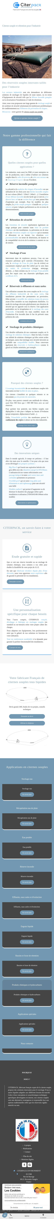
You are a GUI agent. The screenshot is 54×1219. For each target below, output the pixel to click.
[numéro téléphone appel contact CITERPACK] (27, 723)
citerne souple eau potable (33, 112)
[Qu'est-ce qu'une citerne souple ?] (27, 118)
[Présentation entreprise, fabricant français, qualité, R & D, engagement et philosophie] (27, 1145)
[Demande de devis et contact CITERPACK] (27, 716)
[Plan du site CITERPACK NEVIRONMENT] (27, 1156)
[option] (27, 56)
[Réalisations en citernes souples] (27, 1148)
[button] (27, 787)
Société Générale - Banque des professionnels (34, 1210)
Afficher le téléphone (29, 1185)
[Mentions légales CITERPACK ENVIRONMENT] (27, 1159)
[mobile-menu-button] (27, 1216)
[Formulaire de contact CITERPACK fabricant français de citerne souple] (27, 1152)
